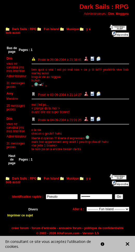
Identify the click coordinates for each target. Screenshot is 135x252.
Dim (111, 14)
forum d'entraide (44, 228)
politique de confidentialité (104, 228)
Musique (72, 29)
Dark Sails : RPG (24, 29)
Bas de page (12, 50)
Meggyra (122, 14)
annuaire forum (70, 228)
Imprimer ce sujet (20, 215)
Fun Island (51, 29)
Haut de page (12, 159)
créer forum (20, 228)
